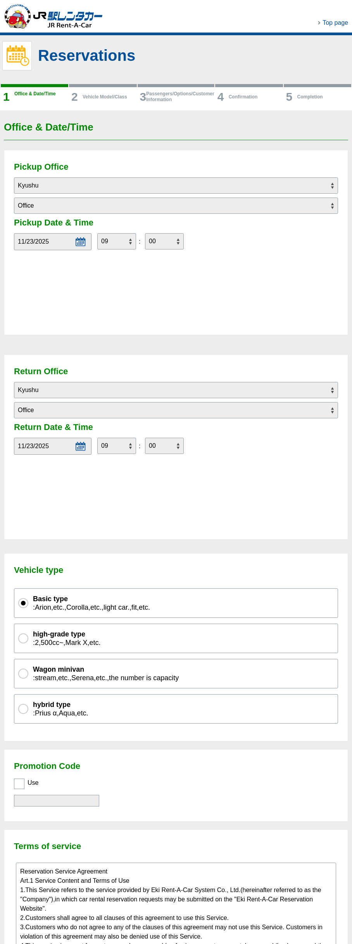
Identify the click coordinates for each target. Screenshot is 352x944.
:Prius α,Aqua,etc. (60, 573)
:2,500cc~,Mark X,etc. (67, 502)
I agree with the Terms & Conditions (78, 836)
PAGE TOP (300, 908)
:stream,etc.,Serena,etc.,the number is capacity (106, 538)
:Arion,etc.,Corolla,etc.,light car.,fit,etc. (91, 467)
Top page (335, 22)
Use (33, 647)
